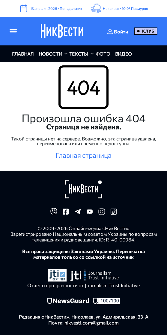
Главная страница (83, 155)
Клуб (148, 30)
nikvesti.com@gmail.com (91, 322)
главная (23, 53)
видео (123, 53)
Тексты (78, 53)
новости (50, 53)
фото (103, 53)
